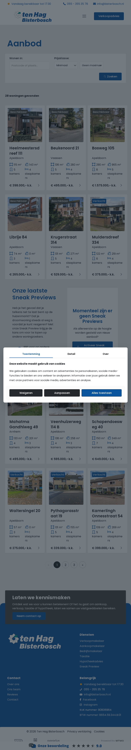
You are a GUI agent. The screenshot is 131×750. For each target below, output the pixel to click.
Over (106, 354)
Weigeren (26, 393)
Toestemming (31, 354)
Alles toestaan (102, 393)
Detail (71, 354)
